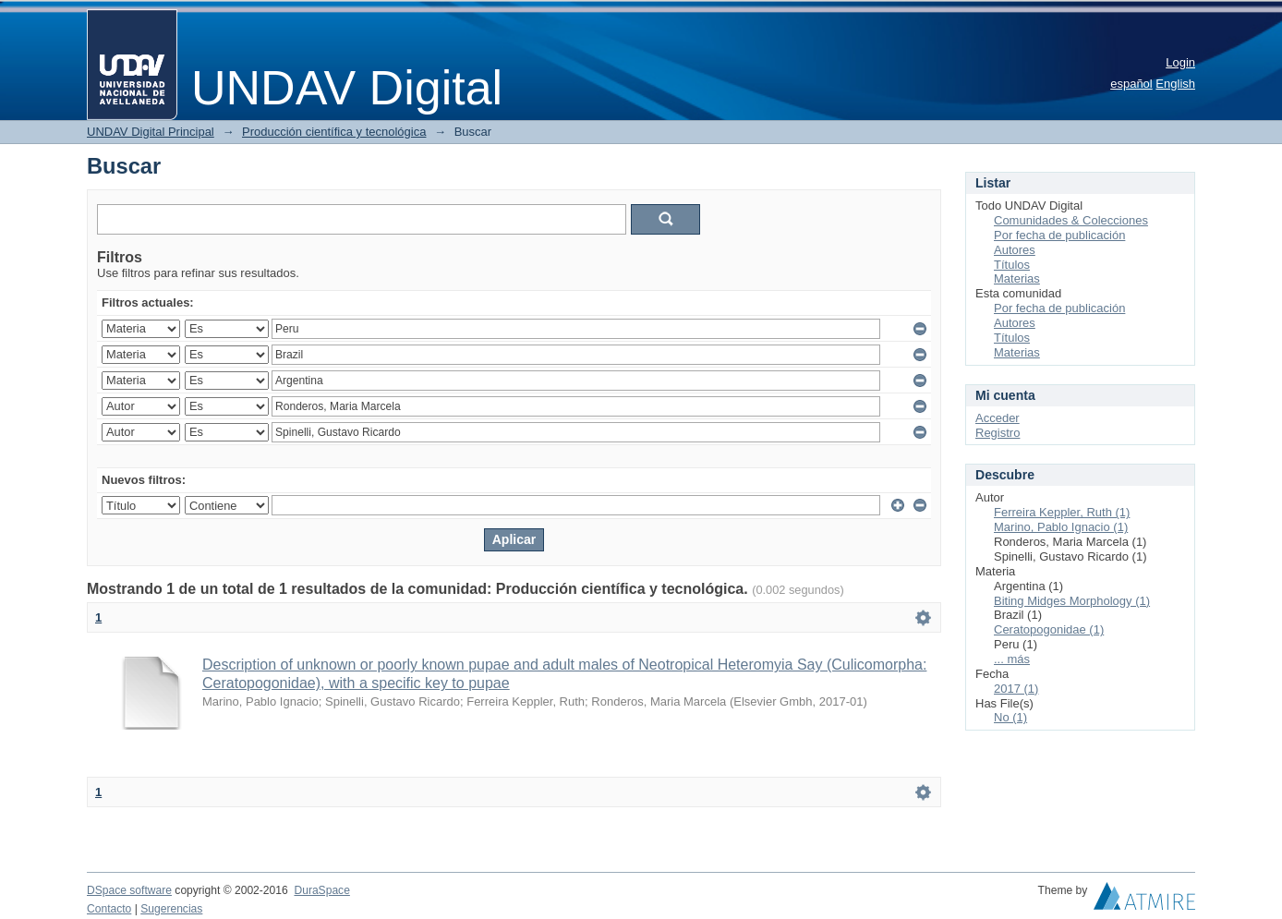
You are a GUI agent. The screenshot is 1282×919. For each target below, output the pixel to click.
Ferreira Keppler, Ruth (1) (1062, 512)
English (1175, 84)
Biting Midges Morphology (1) (1072, 601)
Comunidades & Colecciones (1071, 220)
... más (1012, 659)
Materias (1017, 278)
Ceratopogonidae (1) (1049, 629)
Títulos (1012, 265)
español (1131, 84)
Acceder (997, 418)
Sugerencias (171, 908)
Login (1180, 62)
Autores (1014, 250)
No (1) (1010, 717)
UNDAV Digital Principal (150, 132)
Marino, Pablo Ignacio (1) (1061, 527)
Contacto (109, 908)
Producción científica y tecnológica (334, 132)
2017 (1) (1016, 688)
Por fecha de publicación (1059, 235)
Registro (997, 433)
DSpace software (129, 890)
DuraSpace (321, 890)
